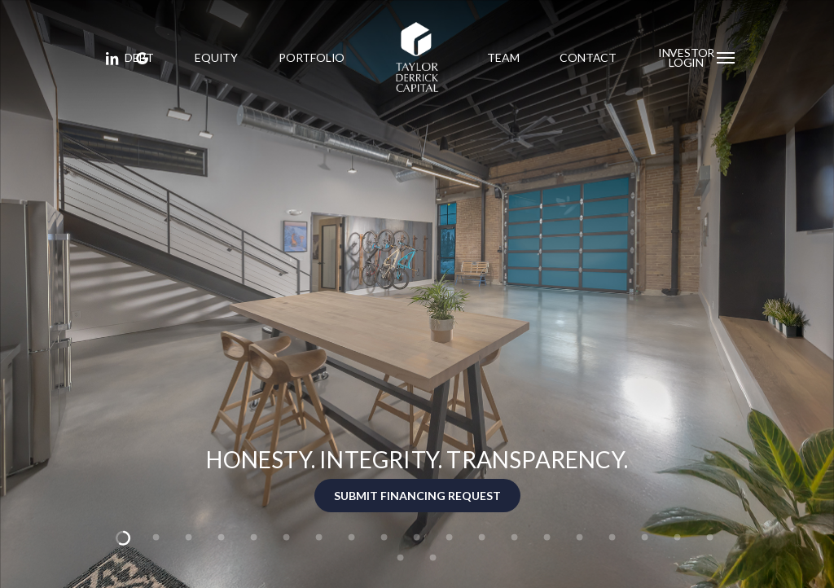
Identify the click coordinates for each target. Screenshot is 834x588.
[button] (726, 57)
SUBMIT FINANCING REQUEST (417, 495)
